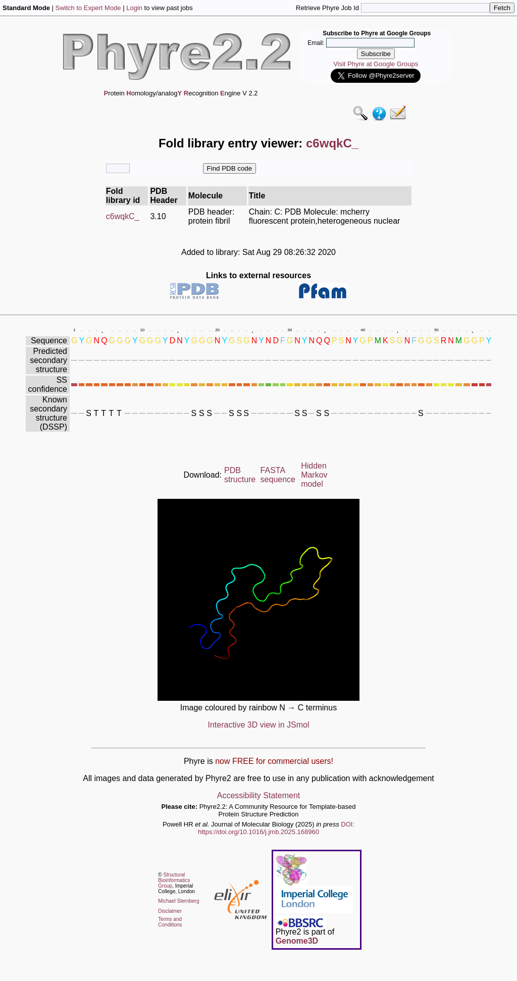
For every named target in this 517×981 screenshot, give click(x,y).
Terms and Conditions (170, 921)
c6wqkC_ (122, 216)
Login (134, 8)
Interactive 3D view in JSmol (258, 724)
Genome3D (297, 941)
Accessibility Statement (258, 795)
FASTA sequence (278, 475)
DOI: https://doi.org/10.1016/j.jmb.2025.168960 (276, 828)
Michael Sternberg (178, 901)
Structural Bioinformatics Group (174, 880)
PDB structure (239, 475)
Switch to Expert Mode (88, 8)
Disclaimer (170, 911)
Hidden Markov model (314, 474)
